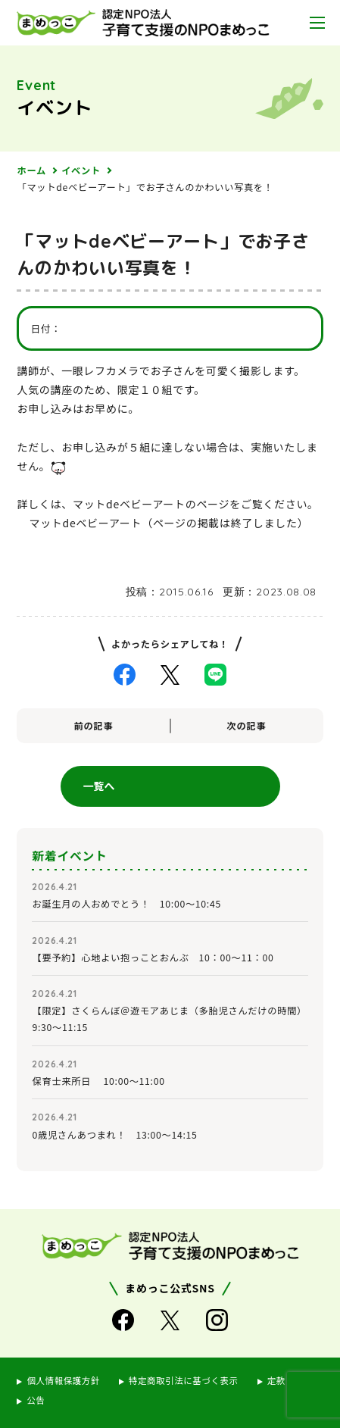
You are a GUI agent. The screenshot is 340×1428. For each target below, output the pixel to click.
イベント (81, 170)
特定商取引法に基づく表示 (184, 1380)
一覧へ (99, 785)
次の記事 (247, 726)
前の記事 (94, 726)
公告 (36, 1400)
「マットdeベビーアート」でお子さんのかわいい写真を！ (145, 187)
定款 (276, 1380)
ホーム (31, 170)
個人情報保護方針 (63, 1380)
